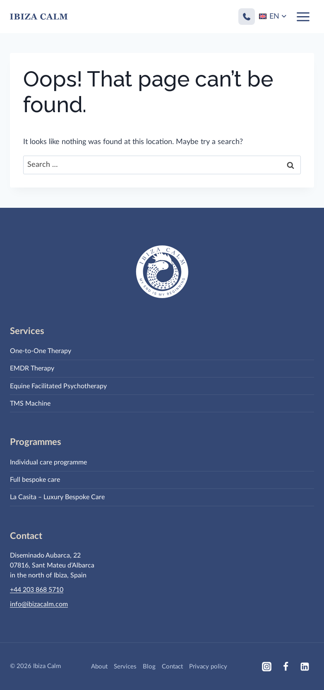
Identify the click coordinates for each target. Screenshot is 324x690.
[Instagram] (266, 666)
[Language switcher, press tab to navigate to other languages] (273, 16)
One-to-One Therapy (40, 351)
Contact (172, 667)
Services (125, 667)
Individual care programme (48, 462)
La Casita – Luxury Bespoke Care (57, 497)
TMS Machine (30, 403)
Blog (149, 667)
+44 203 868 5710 (36, 590)
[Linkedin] (304, 666)
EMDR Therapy (32, 368)
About (99, 667)
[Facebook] (285, 666)
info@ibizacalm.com (39, 604)
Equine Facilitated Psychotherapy (58, 386)
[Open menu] (303, 16)
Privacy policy (208, 667)
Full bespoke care (35, 479)
